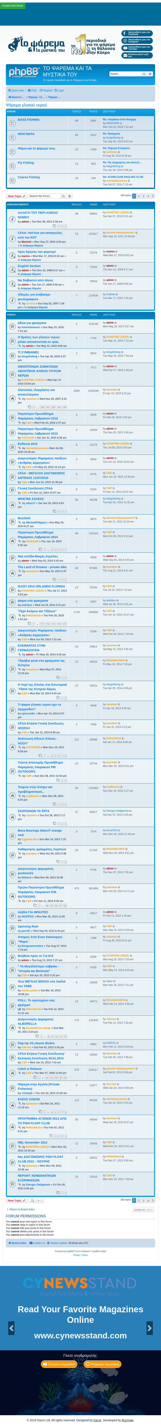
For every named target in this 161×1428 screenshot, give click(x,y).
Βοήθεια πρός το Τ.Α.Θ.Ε (35, 956)
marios (25, 256)
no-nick (30, 303)
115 (64, 623)
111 (42, 623)
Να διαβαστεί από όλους (35, 280)
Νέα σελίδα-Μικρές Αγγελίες (38, 556)
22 (47, 1077)
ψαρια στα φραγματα (33, 600)
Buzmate (127, 1420)
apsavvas (31, 1103)
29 (52, 905)
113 (53, 623)
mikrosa (111, 1019)
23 (52, 1077)
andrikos (26, 605)
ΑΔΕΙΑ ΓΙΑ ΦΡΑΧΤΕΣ (33, 912)
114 (59, 623)
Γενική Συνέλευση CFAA (35, 488)
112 (47, 623)
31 (61, 905)
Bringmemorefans (32, 946)
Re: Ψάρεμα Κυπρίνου (116, 148)
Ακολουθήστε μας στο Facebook (136, 33)
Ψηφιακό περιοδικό (102, 1364)
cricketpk (26, 1093)
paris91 (25, 930)
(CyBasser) (32, 796)
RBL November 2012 (32, 1142)
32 (65, 905)
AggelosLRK (29, 839)
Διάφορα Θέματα (33, 245)
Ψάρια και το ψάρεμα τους (36, 148)
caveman (111, 152)
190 (42, 407)
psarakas (111, 566)
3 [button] (143, 196)
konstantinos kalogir (38, 1028)
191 (47, 407)
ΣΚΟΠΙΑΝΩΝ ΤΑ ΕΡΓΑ (33, 811)
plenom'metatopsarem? (120, 232)
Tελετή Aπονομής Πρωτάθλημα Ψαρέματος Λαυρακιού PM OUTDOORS (40, 767)
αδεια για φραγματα (32, 323)
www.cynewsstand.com (80, 1335)
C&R (28, 422)
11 (61, 1036)
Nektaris (26, 877)
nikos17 (30, 503)
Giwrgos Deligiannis (117, 810)
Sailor (109, 981)
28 (47, 905)
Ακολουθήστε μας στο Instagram (136, 40)
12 (65, 1036)
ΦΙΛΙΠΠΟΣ (27, 916)
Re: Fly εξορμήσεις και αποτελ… (122, 162)
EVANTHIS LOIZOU (117, 212)
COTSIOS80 (33, 747)
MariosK (26, 241)
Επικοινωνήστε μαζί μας (135, 55)
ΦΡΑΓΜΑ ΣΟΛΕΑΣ (31, 498)
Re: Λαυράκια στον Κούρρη (119, 119)
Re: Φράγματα (111, 133)
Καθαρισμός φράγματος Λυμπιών (42, 849)
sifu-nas (111, 1084)
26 (65, 1077)
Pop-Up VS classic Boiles (36, 1043)
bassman (111, 389)
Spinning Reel (28, 926)
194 (64, 407)
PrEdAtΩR (27, 437)
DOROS (111, 1043)
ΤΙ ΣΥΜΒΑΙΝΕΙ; (28, 352)
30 (56, 905)
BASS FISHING (28, 119)
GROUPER (112, 123)
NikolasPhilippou (36, 522)
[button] (153, 196)
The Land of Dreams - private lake (42, 567)
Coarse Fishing (29, 177)
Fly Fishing (26, 162)
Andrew (110, 294)
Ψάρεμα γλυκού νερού (26, 105)
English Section (29, 266)
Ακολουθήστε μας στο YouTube (136, 48)
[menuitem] (32, 90)
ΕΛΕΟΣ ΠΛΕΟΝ (29, 1099)
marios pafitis (29, 990)
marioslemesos (30, 327)
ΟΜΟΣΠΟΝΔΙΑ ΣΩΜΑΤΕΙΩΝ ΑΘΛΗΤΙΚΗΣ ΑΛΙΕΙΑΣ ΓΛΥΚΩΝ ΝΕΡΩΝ (39, 371)
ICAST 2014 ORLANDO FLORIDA (41, 586)
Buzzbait (24, 518)
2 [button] (139, 196)
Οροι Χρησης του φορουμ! (37, 251)
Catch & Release (30, 1068)
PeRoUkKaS (33, 615)
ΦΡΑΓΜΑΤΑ (26, 134)
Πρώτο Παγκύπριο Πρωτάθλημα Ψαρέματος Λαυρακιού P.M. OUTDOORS (41, 892)
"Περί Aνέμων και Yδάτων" (37, 611)
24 (56, 1077)
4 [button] (148, 196)
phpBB (69, 1251)
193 (59, 407)
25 (61, 1077)
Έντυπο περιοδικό (59, 1364)
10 (56, 1036)
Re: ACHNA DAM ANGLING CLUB (123, 177)
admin (25, 221)
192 (53, 407)
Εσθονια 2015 (28, 443)
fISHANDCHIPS (115, 660)
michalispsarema (116, 180)
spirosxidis (28, 713)
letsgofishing (113, 137)
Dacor (97, 1420)
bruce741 (111, 830)
